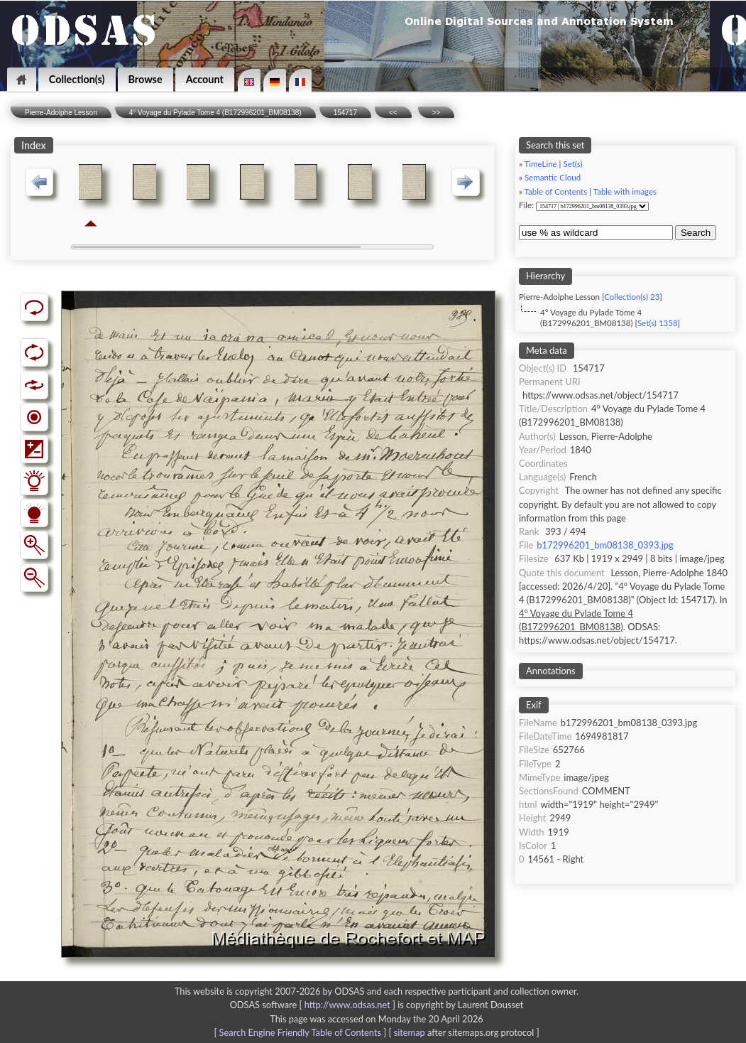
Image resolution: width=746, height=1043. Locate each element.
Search (696, 232)
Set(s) (572, 163)
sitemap (409, 1032)
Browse (145, 79)
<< (393, 113)
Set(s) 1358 (657, 323)
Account (205, 79)
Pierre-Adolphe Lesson (61, 113)
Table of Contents (556, 191)
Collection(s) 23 (631, 296)
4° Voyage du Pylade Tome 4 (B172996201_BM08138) (215, 113)
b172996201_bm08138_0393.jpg (605, 545)
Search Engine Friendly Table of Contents (300, 1032)
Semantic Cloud (553, 177)
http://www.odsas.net (347, 1004)
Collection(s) (77, 79)
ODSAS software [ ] (314, 1004)
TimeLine (541, 163)
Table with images (625, 191)
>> (436, 113)
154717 (345, 113)
